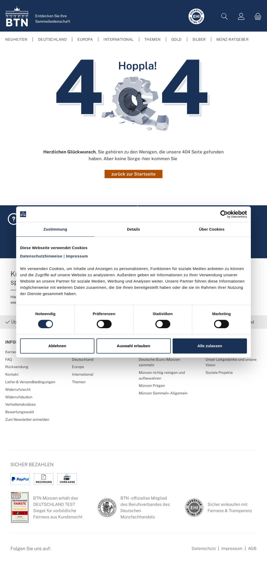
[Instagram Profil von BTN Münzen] (72, 551)
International (82, 374)
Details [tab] (133, 229)
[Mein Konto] (241, 16)
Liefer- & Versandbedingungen (30, 382)
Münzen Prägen (152, 385)
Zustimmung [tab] (55, 229)
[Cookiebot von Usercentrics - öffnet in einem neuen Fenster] (224, 214)
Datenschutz (204, 548)
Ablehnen (57, 346)
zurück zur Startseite (133, 174)
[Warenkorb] (256, 16)
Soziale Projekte (219, 372)
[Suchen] (224, 16)
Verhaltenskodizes (20, 404)
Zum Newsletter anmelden (27, 419)
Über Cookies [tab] (211, 229)
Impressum (231, 548)
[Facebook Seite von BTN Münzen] (59, 551)
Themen (79, 382)
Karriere (12, 352)
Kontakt (12, 374)
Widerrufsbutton (18, 397)
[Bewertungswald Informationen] (84, 551)
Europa (78, 366)
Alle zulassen (209, 346)
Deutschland (82, 359)
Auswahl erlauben (133, 346)
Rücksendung (16, 366)
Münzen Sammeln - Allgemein (163, 393)
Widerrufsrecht (18, 389)
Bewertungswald (19, 412)
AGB (252, 548)
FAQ (8, 359)
